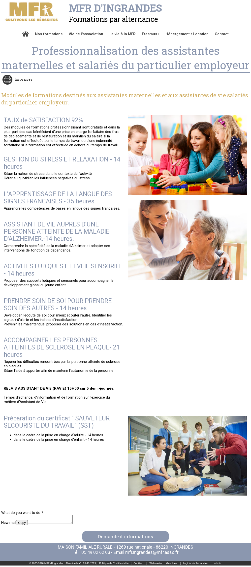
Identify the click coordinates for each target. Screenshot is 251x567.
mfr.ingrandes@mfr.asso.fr (152, 553)
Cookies (137, 565)
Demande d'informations (125, 538)
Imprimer (22, 79)
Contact (222, 34)
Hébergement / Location (187, 34)
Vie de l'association (86, 34)
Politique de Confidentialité (113, 565)
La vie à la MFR (122, 34)
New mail (8, 524)
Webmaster (156, 565)
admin (217, 565)
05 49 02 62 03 (95, 553)
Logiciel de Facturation (195, 565)
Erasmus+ (150, 34)
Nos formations (49, 34)
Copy (22, 524)
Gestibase (171, 565)
